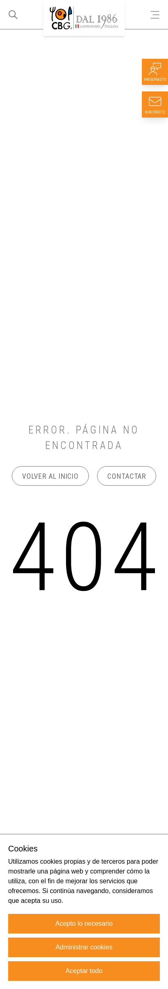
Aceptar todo (84, 970)
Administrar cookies (84, 947)
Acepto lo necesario (84, 923)
